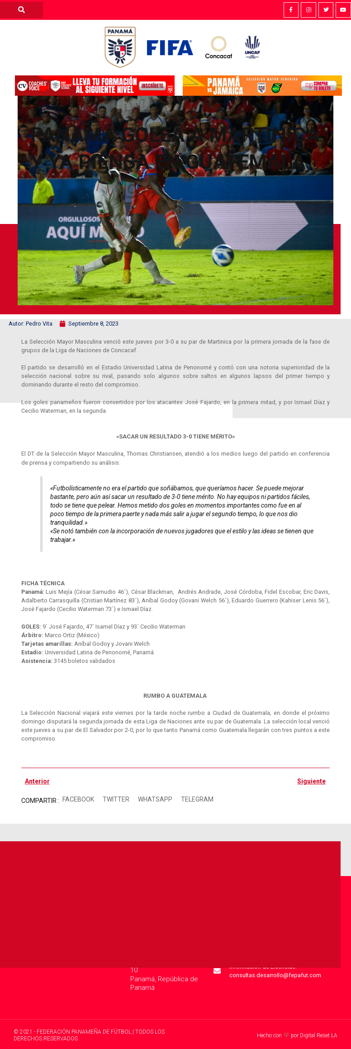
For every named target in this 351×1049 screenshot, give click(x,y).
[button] (78, 800)
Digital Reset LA (318, 1035)
